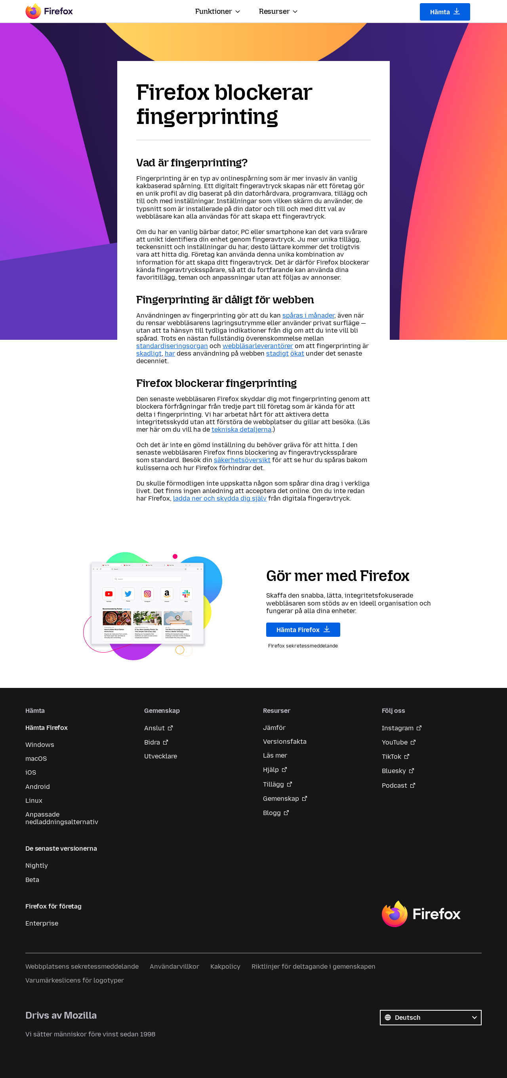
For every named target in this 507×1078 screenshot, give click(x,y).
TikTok (391, 756)
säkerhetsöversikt (242, 460)
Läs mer (275, 755)
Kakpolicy (225, 966)
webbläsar (239, 346)
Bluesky (394, 771)
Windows (39, 745)
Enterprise (41, 923)
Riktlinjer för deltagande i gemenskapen (313, 966)
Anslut (154, 728)
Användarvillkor (174, 966)
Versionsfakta (285, 741)
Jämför (274, 727)
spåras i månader (308, 315)
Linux (33, 800)
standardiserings (163, 346)
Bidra (152, 742)
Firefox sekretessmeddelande (303, 646)
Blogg (272, 813)
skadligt (149, 353)
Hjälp (271, 769)
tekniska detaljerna (241, 429)
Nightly (36, 865)
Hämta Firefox (303, 630)
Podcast (394, 785)
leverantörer (274, 346)
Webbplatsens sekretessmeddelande (82, 966)
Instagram (398, 728)
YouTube (395, 742)
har (170, 353)
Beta (32, 880)
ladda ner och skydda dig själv (220, 498)
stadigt (277, 353)
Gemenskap (281, 798)
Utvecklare (160, 756)
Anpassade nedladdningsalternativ (61, 818)
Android (37, 786)
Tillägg (273, 784)
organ (199, 346)
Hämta (445, 12)
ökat (297, 353)
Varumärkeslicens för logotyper (74, 980)
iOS (30, 772)
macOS (36, 758)
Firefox (421, 914)
